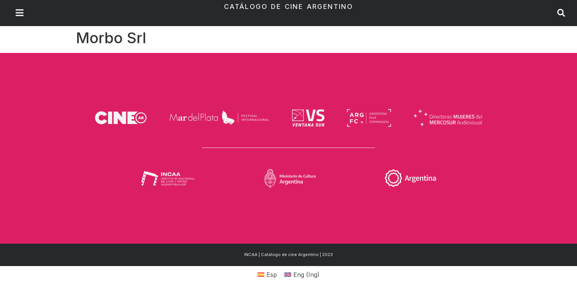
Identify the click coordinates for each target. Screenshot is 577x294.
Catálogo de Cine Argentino (288, 6)
